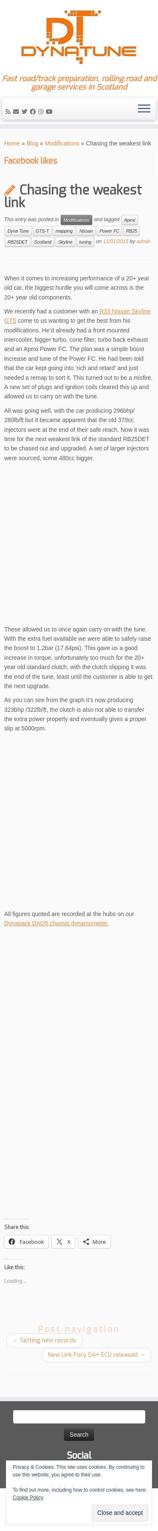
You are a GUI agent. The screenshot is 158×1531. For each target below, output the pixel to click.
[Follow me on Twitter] (25, 111)
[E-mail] (17, 111)
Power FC (109, 230)
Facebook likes (30, 161)
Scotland (42, 241)
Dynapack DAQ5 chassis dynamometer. (56, 923)
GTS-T (42, 230)
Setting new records (44, 1340)
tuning (85, 241)
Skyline (65, 241)
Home (12, 143)
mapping (64, 230)
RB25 (131, 230)
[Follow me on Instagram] (42, 111)
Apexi (129, 219)
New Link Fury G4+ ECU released (96, 1355)
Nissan (86, 230)
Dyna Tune (18, 230)
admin (143, 241)
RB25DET (17, 241)
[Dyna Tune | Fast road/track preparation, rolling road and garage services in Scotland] (79, 37)
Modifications (62, 143)
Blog (32, 143)
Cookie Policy (28, 1498)
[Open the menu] (144, 109)
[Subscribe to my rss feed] (9, 111)
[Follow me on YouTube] (50, 111)
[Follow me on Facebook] (34, 111)
